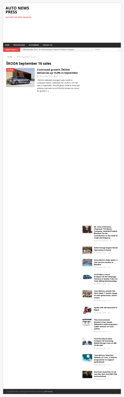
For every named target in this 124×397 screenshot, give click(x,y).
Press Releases (19, 45)
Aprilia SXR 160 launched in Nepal (105, 308)
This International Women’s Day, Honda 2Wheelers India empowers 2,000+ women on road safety (106, 324)
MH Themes (49, 392)
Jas (57, 76)
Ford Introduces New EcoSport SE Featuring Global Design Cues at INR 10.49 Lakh (105, 342)
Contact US (47, 45)
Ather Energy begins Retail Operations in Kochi (105, 249)
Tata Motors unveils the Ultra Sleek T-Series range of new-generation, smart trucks (105, 294)
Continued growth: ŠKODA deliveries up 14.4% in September (57, 71)
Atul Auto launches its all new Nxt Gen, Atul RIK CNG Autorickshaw (105, 374)
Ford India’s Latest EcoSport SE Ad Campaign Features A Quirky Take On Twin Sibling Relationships (105, 277)
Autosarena (34, 45)
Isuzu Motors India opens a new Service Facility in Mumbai (105, 262)
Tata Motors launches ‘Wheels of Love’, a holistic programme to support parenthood (105, 358)
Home (7, 45)
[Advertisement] (83, 22)
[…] (47, 91)
